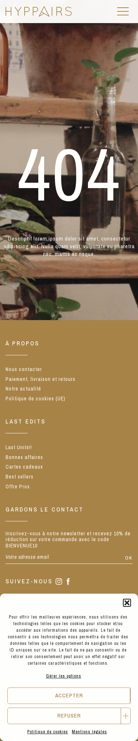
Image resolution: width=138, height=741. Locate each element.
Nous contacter (24, 369)
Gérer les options (63, 676)
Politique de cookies (47, 732)
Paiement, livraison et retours (40, 379)
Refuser (69, 715)
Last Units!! (19, 447)
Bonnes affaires (24, 457)
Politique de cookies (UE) (36, 398)
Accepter (69, 695)
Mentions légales (89, 732)
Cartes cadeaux (24, 466)
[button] (127, 602)
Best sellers (19, 476)
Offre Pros (18, 486)
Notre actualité (23, 388)
